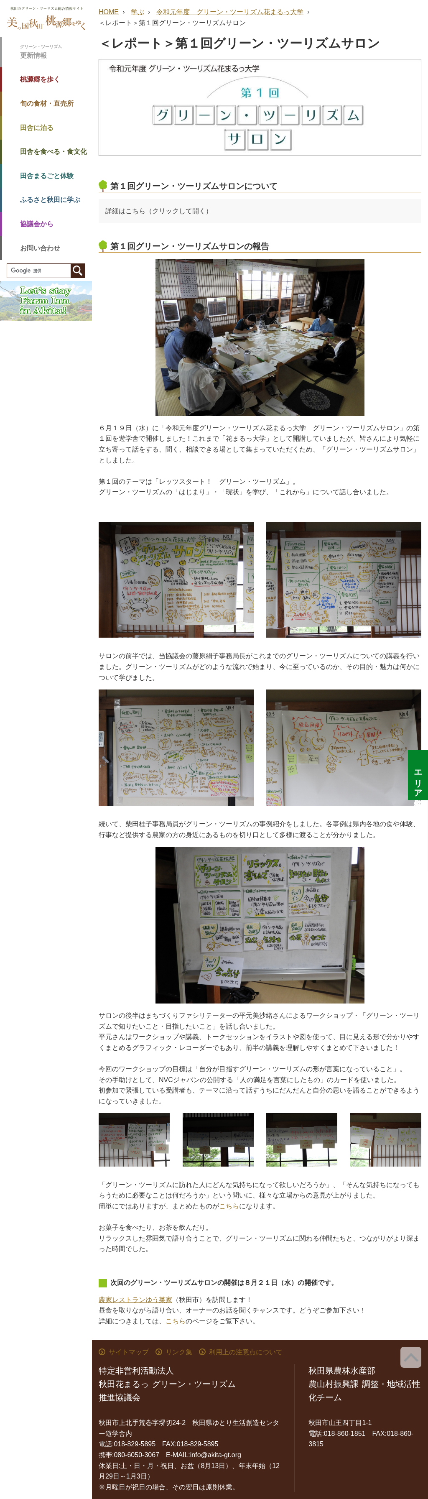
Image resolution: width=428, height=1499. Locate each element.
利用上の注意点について (246, 1352)
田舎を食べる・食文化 (53, 151)
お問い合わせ (40, 248)
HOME (109, 11)
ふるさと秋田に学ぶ (50, 199)
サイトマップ (129, 1352)
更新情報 (56, 51)
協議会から (37, 223)
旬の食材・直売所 (47, 103)
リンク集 (179, 1352)
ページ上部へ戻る (410, 1357)
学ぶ (137, 11)
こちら (229, 1206)
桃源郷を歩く (40, 79)
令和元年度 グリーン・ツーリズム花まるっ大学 (229, 11)
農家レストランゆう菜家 (135, 1299)
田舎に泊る (37, 127)
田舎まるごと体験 (47, 175)
